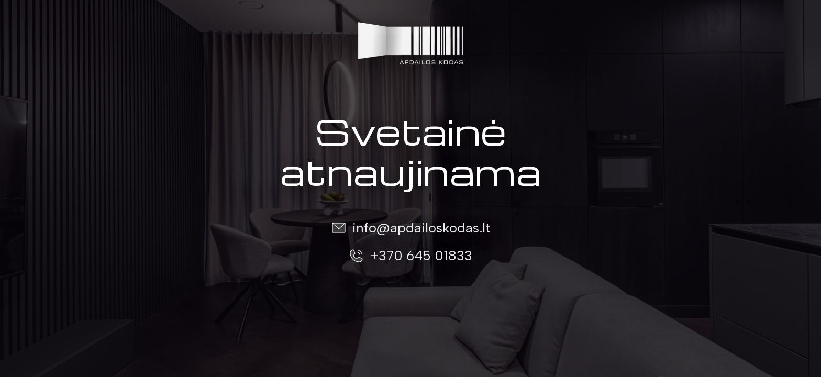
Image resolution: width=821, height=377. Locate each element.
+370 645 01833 (421, 255)
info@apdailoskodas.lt (421, 227)
